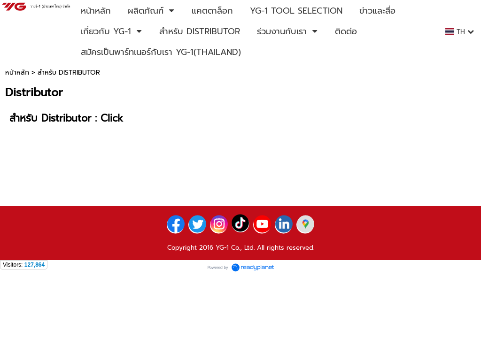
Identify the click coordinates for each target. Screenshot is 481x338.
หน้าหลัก (17, 72)
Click (112, 118)
